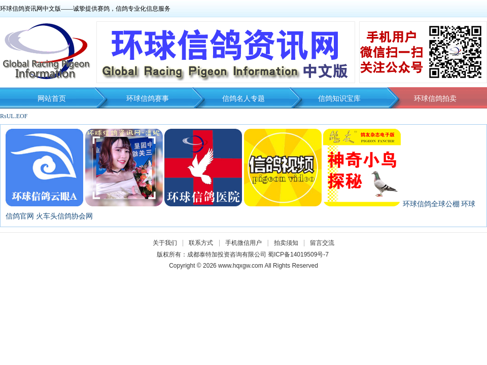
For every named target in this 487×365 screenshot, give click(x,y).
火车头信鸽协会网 (64, 216)
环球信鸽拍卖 (435, 98)
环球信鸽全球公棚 (431, 204)
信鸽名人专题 (243, 98)
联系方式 (201, 242)
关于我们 (165, 242)
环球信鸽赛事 (147, 98)
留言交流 (322, 242)
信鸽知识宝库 (339, 98)
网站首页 (52, 98)
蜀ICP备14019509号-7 (298, 254)
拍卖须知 (288, 242)
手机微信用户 (243, 242)
